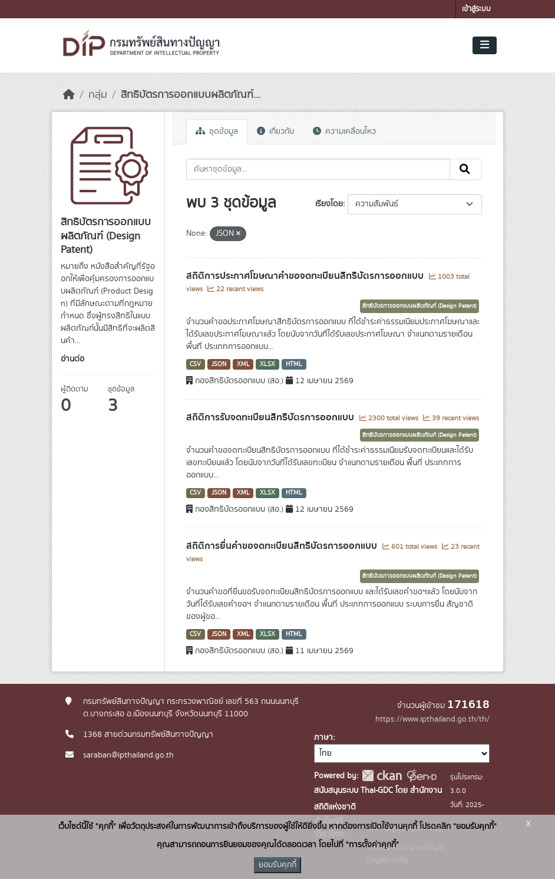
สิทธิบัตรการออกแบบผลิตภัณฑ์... (190, 95)
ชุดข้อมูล (217, 131)
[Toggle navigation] (485, 45)
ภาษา (323, 737)
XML (243, 364)
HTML (294, 364)
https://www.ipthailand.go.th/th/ (432, 719)
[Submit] (466, 169)
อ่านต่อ (72, 359)
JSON (219, 364)
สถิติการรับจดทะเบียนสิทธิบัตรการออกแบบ (271, 417)
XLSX (267, 364)
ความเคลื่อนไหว (344, 131)
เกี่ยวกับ (275, 131)
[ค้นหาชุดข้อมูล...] (318, 169)
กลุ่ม (97, 95)
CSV (195, 364)
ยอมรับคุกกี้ (277, 865)
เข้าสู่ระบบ (476, 9)
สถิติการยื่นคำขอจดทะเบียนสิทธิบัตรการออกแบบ (282, 546)
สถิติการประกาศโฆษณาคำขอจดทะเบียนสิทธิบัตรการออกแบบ (306, 276)
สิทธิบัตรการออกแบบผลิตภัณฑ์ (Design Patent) (419, 306)
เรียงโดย (329, 204)
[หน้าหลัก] (69, 95)
